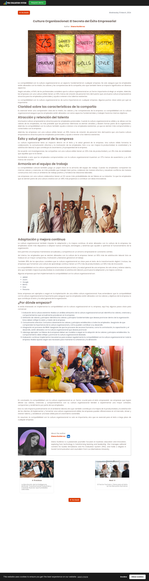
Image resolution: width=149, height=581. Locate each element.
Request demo (37, 3)
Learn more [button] (82, 576)
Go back (24, 12)
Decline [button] (123, 577)
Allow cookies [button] (137, 577)
